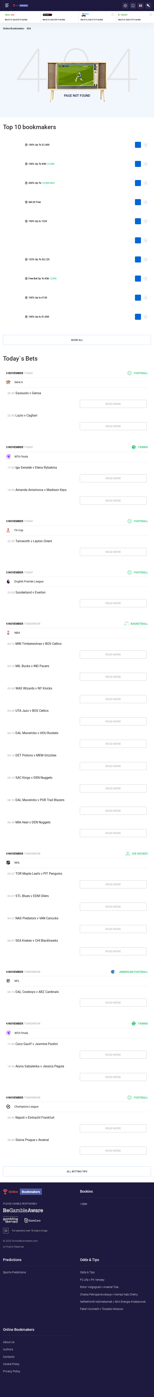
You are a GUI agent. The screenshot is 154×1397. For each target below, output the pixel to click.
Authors (8, 1349)
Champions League (22, 1106)
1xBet (83, 1204)
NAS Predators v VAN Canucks (36, 918)
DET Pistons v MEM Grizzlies (35, 755)
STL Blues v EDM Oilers (32, 896)
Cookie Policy (11, 1364)
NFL (13, 981)
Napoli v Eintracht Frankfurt (34, 1117)
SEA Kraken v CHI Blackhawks (36, 940)
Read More (113, 403)
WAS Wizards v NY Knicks (33, 688)
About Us (8, 1342)
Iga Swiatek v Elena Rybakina (36, 467)
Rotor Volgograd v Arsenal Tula (99, 1287)
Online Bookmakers (13, 28)
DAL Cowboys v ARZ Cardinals (37, 992)
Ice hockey (137, 853)
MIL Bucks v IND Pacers (32, 666)
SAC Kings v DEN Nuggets (33, 778)
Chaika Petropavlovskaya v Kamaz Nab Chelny (109, 1294)
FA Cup (14, 530)
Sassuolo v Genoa (28, 393)
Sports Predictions (14, 1272)
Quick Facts (145, 143)
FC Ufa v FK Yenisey (92, 1279)
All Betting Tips (77, 1171)
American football (129, 972)
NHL (13, 862)
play (138, 145)
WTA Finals (17, 456)
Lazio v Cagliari (26, 415)
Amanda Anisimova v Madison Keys (41, 490)
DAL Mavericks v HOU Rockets (36, 733)
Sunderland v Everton (30, 592)
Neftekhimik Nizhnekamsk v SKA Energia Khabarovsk (113, 1301)
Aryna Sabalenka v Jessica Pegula (39, 1066)
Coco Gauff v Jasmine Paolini (36, 1044)
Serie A (14, 382)
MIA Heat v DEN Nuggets (33, 822)
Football (137, 373)
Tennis (140, 447)
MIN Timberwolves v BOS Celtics (38, 644)
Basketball (136, 623)
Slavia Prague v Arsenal (32, 1140)
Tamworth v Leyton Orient (33, 541)
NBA (13, 633)
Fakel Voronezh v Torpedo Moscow (101, 1309)
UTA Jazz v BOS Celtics (32, 711)
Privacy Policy (11, 1371)
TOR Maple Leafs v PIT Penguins (38, 873)
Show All (77, 340)
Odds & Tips (87, 1272)
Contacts (8, 1356)
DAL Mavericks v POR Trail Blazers (39, 800)
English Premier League (25, 581)
